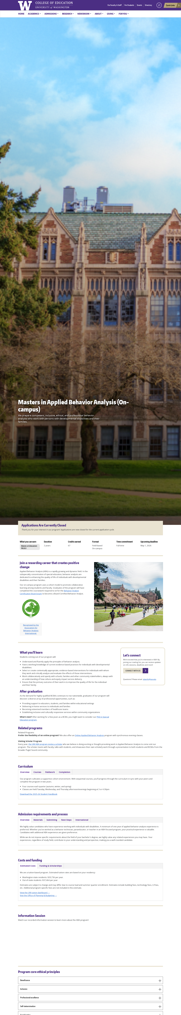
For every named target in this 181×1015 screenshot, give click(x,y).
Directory (148, 5)
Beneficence (91, 981)
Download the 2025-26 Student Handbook (38, 794)
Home (21, 13)
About (98, 13)
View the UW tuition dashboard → (35, 892)
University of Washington (25, 5)
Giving (110, 13)
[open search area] (159, 5)
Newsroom (83, 13)
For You (123, 13)
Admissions (50, 13)
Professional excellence (91, 998)
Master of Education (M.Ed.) (29, 547)
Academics (33, 13)
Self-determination (91, 1007)
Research (67, 13)
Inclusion (91, 990)
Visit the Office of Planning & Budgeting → (38, 895)
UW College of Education (54, 5)
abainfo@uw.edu (149, 679)
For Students (129, 5)
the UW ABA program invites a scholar (45, 744)
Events (139, 5)
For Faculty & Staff (115, 5)
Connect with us (132, 671)
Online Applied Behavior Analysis (89, 735)
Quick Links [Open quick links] (173, 6)
